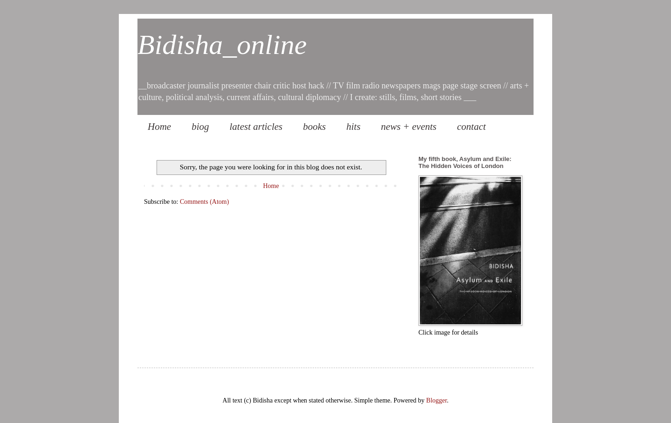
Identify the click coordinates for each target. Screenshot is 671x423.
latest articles (256, 126)
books (314, 126)
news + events (409, 126)
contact (471, 126)
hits (353, 126)
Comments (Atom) (204, 201)
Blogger (436, 400)
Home (159, 126)
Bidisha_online (222, 44)
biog (200, 126)
